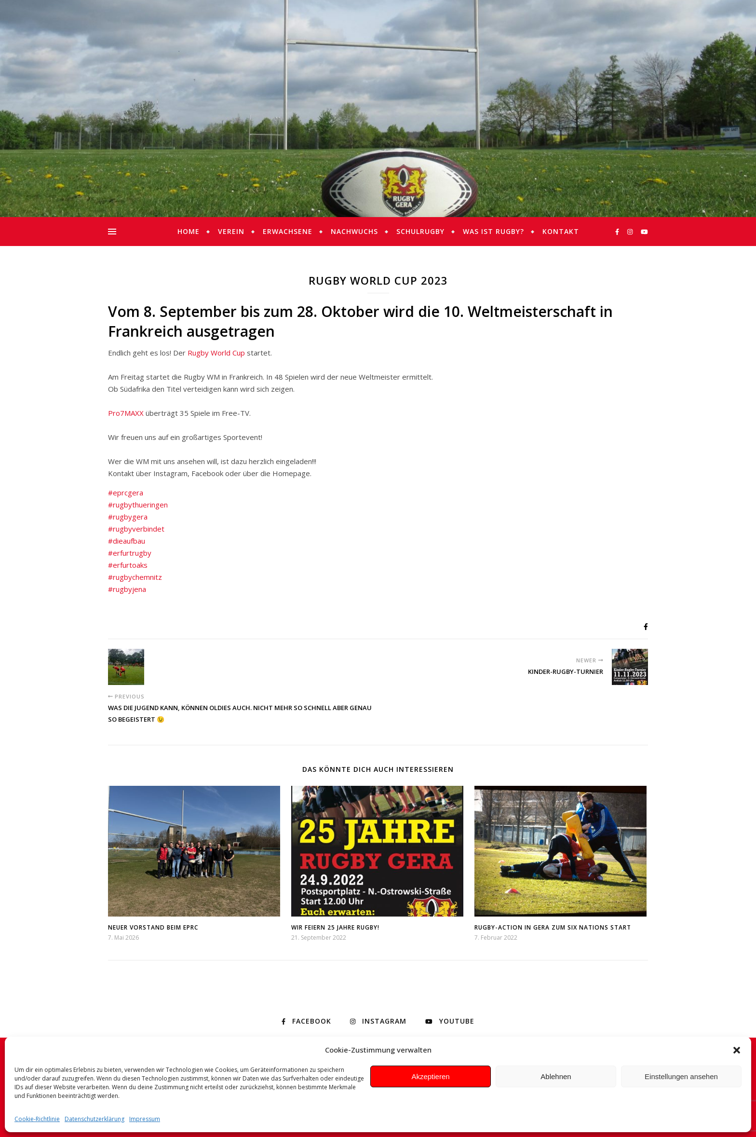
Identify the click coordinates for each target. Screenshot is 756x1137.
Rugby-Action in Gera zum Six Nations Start (552, 927)
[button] (737, 1050)
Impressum (144, 1119)
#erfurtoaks (128, 565)
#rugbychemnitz (135, 577)
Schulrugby (420, 231)
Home (188, 231)
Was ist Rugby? (493, 231)
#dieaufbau (126, 541)
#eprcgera (125, 492)
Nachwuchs (354, 231)
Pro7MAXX (126, 413)
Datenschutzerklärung (94, 1119)
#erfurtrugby (129, 553)
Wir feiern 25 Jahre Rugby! (335, 927)
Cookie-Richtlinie (37, 1119)
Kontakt (560, 231)
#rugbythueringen (138, 504)
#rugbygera (128, 516)
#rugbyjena (127, 589)
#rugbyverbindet (136, 529)
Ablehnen (555, 1076)
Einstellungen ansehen (681, 1076)
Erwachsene (287, 231)
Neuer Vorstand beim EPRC (153, 927)
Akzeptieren (430, 1076)
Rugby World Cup (216, 352)
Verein (231, 231)
